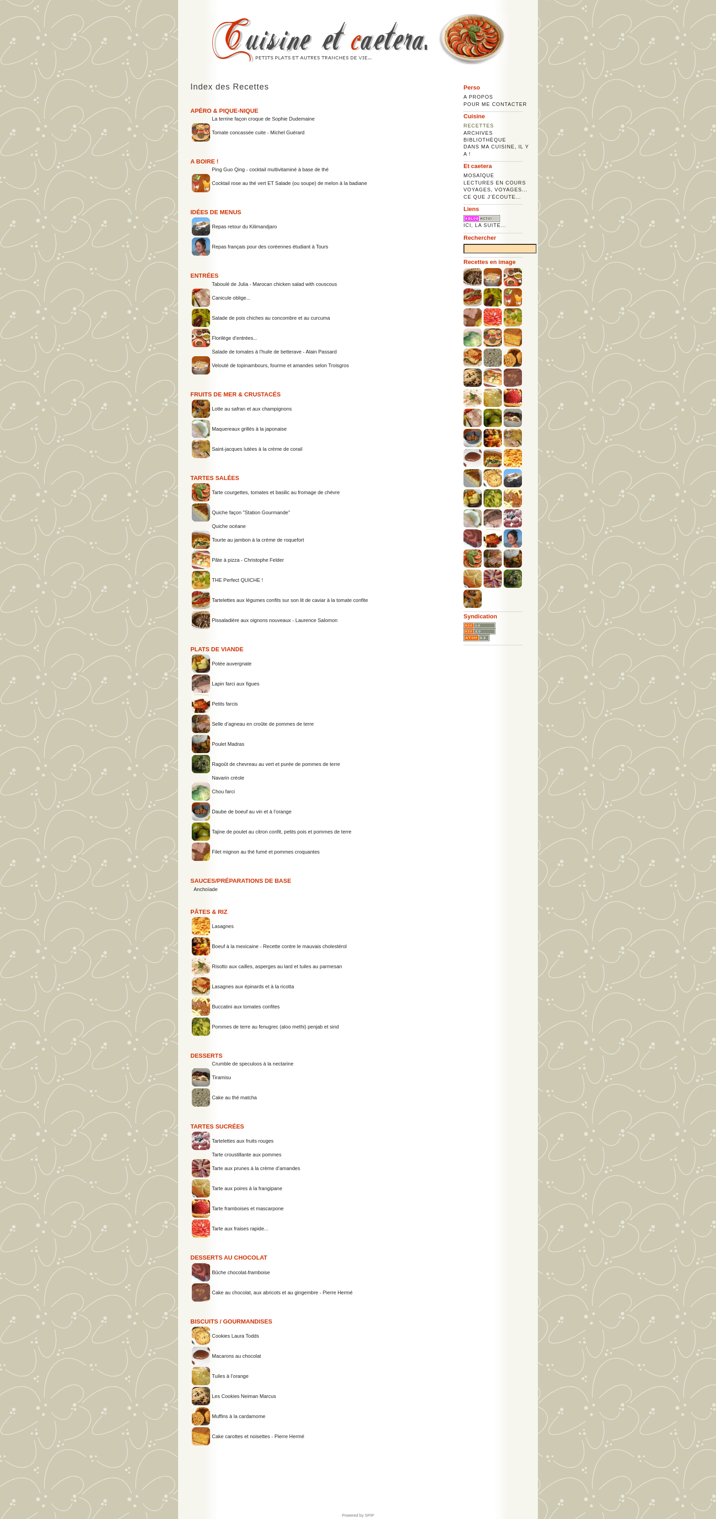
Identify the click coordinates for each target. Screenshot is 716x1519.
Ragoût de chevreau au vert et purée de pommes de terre (276, 764)
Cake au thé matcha (234, 1097)
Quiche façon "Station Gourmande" (251, 512)
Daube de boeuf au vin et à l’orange (251, 811)
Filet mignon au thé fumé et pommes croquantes (266, 851)
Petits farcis (225, 704)
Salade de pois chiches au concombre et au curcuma (271, 318)
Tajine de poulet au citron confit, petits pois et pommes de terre (282, 831)
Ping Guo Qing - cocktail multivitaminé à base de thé (270, 169)
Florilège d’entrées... (235, 338)
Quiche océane (229, 526)
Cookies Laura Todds (235, 1336)
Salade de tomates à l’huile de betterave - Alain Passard (274, 351)
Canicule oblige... (231, 298)
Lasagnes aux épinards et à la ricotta (253, 986)
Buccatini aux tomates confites (246, 1006)
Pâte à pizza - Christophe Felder (248, 560)
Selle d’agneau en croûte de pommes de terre (263, 724)
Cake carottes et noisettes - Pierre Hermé (258, 1436)
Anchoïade (206, 889)
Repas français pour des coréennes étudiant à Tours (270, 246)
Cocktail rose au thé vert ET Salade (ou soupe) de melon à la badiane (289, 183)
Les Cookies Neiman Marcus (244, 1396)
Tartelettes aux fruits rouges (243, 1141)
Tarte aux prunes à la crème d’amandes (256, 1168)
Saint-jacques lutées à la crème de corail (257, 449)
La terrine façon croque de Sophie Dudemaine (263, 118)
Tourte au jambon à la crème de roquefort (258, 540)
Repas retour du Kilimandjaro (244, 226)
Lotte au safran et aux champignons (252, 408)
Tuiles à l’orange (230, 1376)
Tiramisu (221, 1077)
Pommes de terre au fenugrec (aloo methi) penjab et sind (275, 1026)
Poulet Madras (228, 744)
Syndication (480, 616)
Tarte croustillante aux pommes (246, 1154)
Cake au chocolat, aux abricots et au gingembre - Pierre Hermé (282, 1292)
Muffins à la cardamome (238, 1416)
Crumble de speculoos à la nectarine (253, 1063)
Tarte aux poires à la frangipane (247, 1188)
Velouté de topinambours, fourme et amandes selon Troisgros (280, 365)
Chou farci (223, 791)
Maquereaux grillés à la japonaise (249, 429)
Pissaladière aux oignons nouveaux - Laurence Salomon (274, 620)
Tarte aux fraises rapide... (240, 1228)
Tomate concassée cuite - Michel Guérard (258, 132)
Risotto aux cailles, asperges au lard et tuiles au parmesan (277, 966)
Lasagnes (223, 926)
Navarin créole (228, 778)
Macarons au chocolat (236, 1356)
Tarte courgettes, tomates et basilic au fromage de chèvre (276, 492)
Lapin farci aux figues (235, 683)
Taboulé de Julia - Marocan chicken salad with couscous (274, 284)
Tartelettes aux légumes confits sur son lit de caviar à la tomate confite (290, 600)
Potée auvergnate (232, 663)
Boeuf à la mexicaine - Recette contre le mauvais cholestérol (279, 946)
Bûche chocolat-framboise (241, 1272)
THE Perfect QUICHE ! (237, 580)
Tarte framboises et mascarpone (248, 1208)
